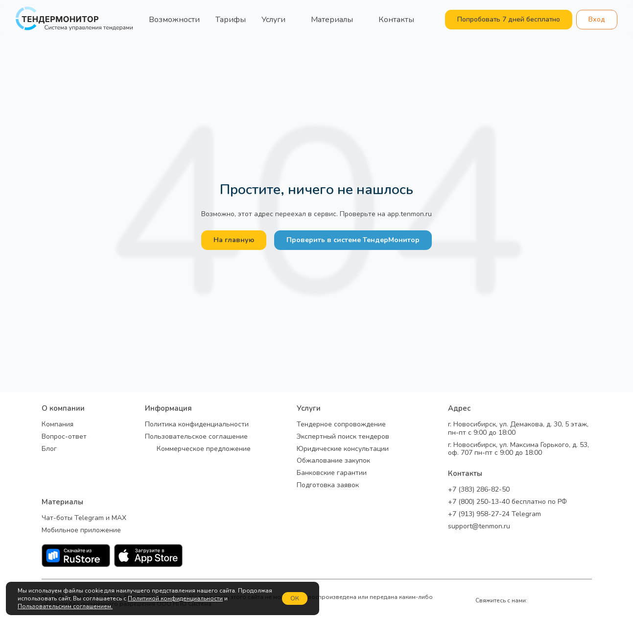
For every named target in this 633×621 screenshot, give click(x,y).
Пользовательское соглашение (196, 437)
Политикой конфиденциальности (175, 598)
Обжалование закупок (333, 461)
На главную (233, 240)
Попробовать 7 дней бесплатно (508, 19)
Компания (57, 425)
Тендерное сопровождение (341, 425)
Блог (49, 449)
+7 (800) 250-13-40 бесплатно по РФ (507, 502)
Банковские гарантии (332, 473)
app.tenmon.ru (409, 214)
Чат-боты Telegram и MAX (84, 518)
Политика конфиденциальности (197, 425)
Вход (596, 19)
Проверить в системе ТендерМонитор (353, 240)
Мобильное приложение (81, 530)
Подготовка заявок (328, 485)
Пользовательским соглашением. (65, 606)
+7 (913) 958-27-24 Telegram (494, 514)
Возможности (174, 19)
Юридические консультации (343, 449)
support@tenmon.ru (479, 526)
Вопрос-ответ (64, 437)
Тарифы (230, 19)
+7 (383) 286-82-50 (479, 490)
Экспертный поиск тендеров (343, 437)
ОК (294, 598)
